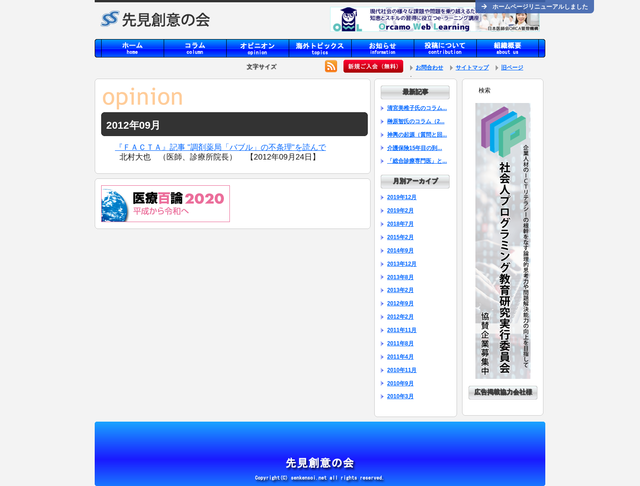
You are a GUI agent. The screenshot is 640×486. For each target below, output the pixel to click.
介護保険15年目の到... (414, 148)
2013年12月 (402, 264)
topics (320, 48)
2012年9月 (400, 303)
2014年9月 (400, 250)
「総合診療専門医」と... (417, 161)
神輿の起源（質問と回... (417, 135)
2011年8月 (400, 343)
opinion (257, 48)
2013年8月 (400, 277)
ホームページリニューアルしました (534, 6)
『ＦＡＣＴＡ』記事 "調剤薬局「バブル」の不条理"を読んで (220, 147)
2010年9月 (400, 383)
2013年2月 (400, 290)
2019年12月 (402, 197)
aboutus (507, 48)
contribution (445, 48)
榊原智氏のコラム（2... (416, 121)
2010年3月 (400, 396)
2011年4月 (400, 357)
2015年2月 (400, 237)
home (132, 48)
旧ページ (512, 67)
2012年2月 (400, 317)
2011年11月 (402, 330)
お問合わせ (429, 67)
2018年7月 (400, 224)
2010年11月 (402, 370)
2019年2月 (400, 210)
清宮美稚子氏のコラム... (417, 108)
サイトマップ (472, 67)
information (382, 48)
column (195, 48)
